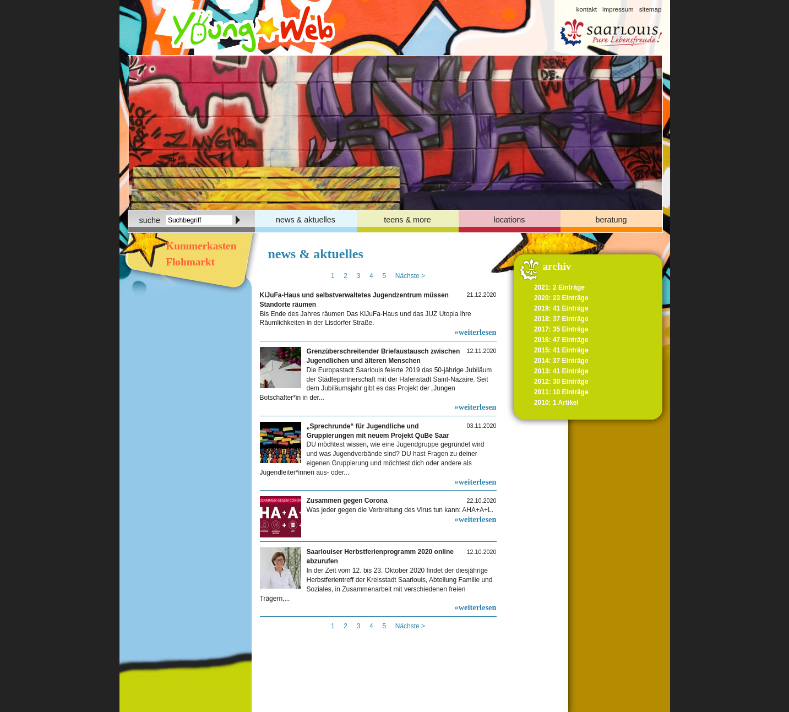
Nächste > (410, 276)
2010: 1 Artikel (556, 402)
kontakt (586, 9)
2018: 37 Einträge (561, 319)
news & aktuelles (305, 219)
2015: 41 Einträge (561, 350)
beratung (611, 219)
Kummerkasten (200, 246)
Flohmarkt (189, 262)
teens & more (407, 219)
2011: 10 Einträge (561, 392)
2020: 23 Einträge (561, 298)
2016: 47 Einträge (561, 340)
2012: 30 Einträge (561, 381)
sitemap (650, 9)
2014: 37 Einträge (561, 361)
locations (509, 219)
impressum (618, 9)
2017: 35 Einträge (561, 329)
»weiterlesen (476, 332)
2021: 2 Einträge (559, 287)
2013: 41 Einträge (561, 371)
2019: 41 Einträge (561, 308)
